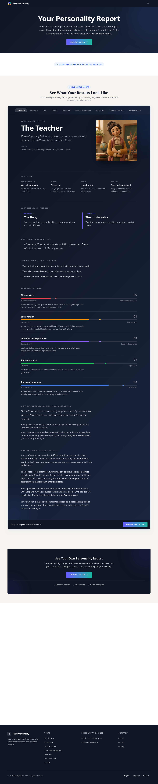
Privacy (121, 746)
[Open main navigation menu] (148, 3)
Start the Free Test (79, 575)
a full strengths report (100, 33)
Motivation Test (50, 746)
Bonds (54, 110)
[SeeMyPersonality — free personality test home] (18, 3)
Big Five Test (49, 738)
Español (136, 775)
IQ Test (47, 763)
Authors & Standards (89, 742)
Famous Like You (117, 110)
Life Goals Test (50, 759)
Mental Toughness (83, 110)
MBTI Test (48, 754)
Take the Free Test (79, 42)
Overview (21, 110)
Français (146, 775)
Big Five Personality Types (91, 738)
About (120, 738)
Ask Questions (135, 110)
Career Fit (66, 110)
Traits (45, 110)
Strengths (34, 110)
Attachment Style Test (53, 750)
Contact (121, 742)
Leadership (100, 110)
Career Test (48, 742)
